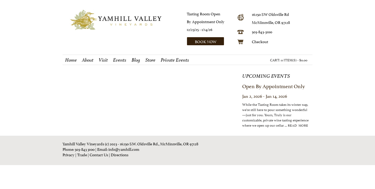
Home (71, 60)
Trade (82, 154)
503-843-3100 (262, 31)
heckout (261, 41)
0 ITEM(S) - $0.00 (294, 59)
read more (298, 125)
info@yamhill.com (123, 149)
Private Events (175, 60)
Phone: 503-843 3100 (79, 149)
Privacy (68, 154)
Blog (136, 60)
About (87, 60)
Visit (103, 60)
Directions (119, 154)
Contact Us (99, 154)
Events (119, 60)
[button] (210, 41)
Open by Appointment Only (273, 86)
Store (150, 60)
